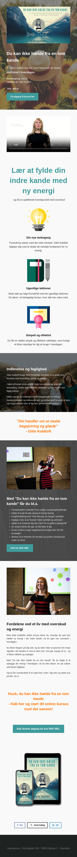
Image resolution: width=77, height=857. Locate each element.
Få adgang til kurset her (22, 96)
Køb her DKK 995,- (20, 548)
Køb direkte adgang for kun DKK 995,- (38, 728)
